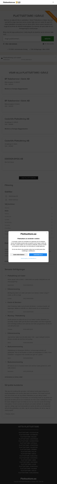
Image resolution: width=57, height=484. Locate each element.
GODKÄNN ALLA (38, 254)
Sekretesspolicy (24, 258)
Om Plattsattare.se (32, 258)
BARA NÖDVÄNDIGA (18, 254)
